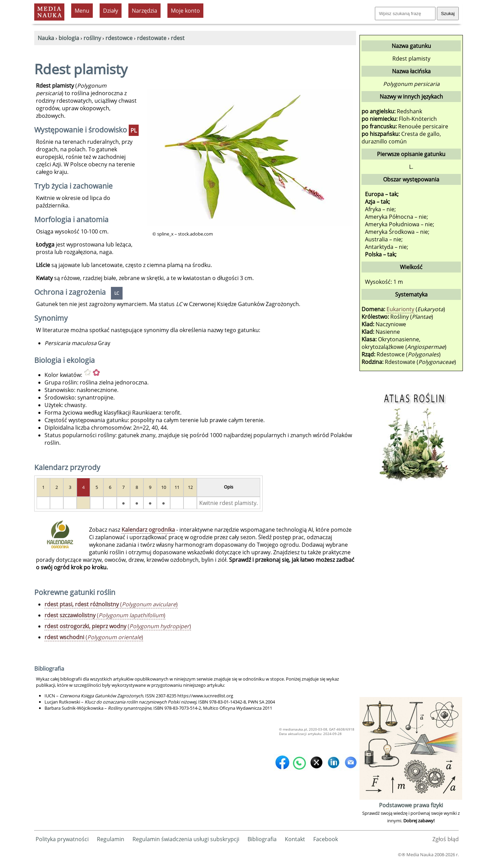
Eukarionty (400, 309)
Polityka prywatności (62, 839)
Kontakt (295, 839)
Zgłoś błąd (445, 839)
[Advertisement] (410, 592)
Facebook (325, 839)
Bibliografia (262, 839)
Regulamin (110, 839)
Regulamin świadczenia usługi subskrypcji (185, 839)
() (111, 604)
